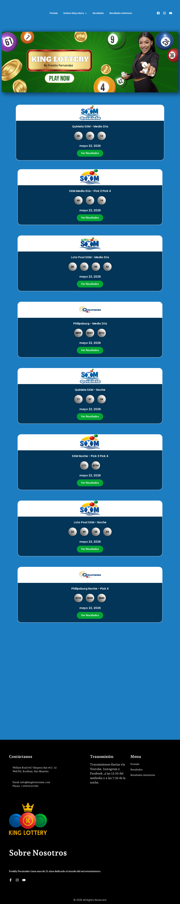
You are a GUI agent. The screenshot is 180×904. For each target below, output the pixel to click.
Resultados (136, 769)
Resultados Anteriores (142, 775)
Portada (134, 764)
